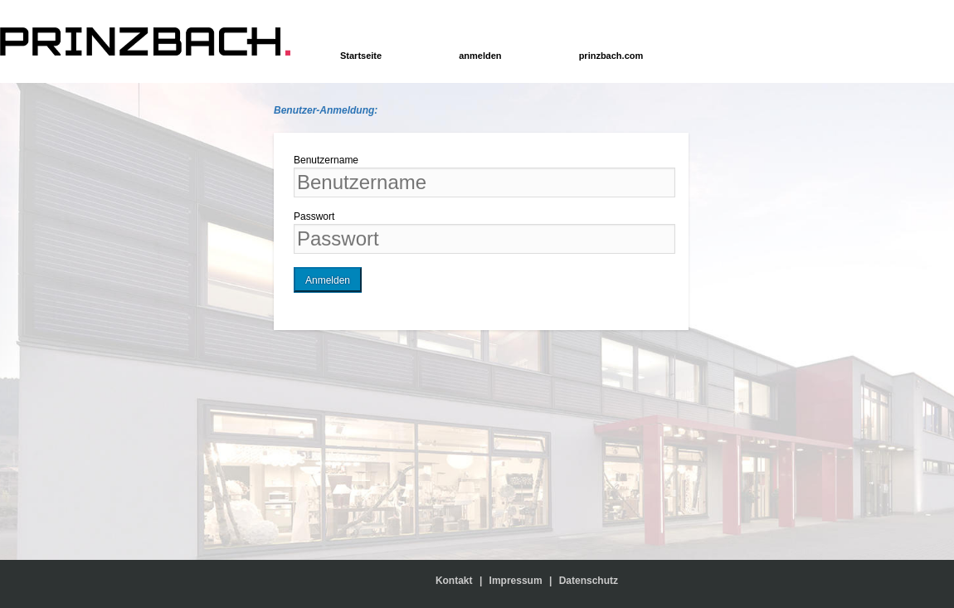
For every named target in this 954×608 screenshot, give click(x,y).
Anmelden (327, 280)
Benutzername (326, 160)
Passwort (314, 216)
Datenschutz (588, 580)
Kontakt (457, 580)
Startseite (361, 56)
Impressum (516, 580)
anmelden (480, 56)
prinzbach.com (611, 56)
